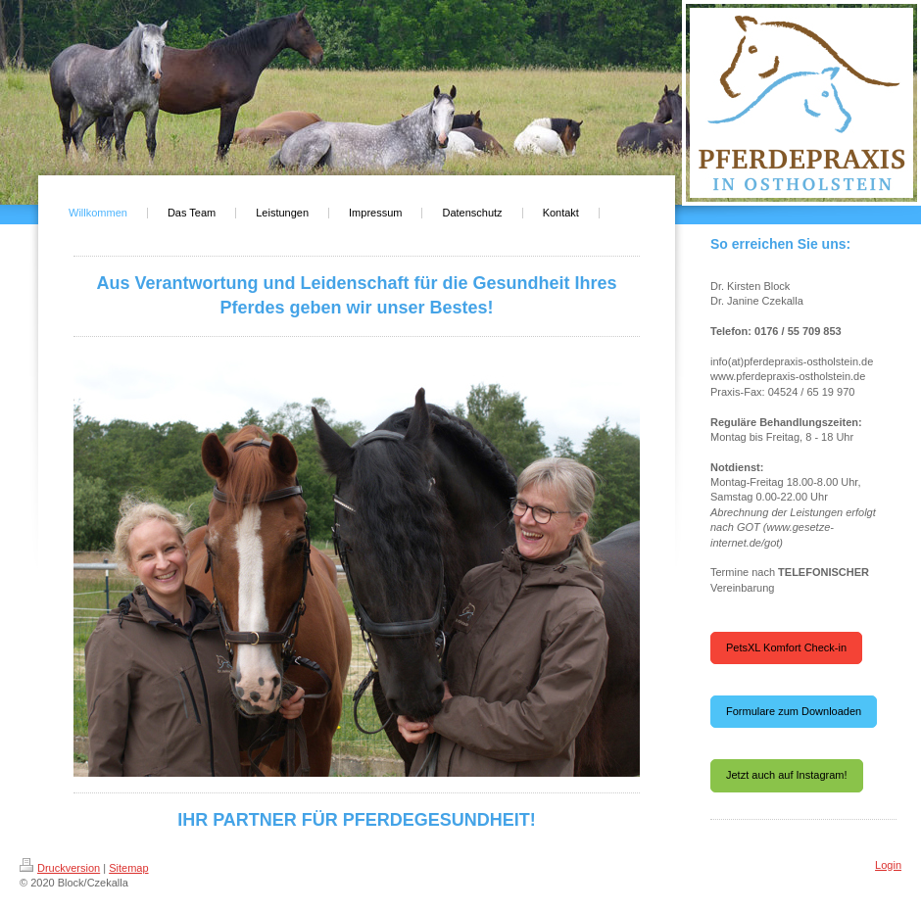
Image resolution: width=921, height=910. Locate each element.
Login (888, 865)
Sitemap (128, 868)
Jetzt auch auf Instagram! (787, 775)
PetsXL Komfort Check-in (786, 647)
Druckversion (60, 868)
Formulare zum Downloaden (793, 711)
